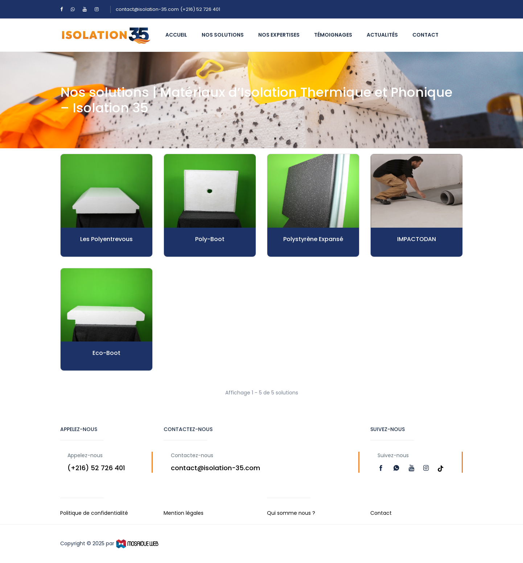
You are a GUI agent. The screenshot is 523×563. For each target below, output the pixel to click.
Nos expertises (279, 34)
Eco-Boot (106, 353)
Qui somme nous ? (291, 513)
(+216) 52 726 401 (200, 9)
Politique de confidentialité (94, 513)
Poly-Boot (210, 239)
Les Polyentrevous (106, 239)
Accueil (176, 34)
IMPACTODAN (416, 239)
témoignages (333, 34)
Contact (425, 34)
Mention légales (183, 513)
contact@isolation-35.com (147, 9)
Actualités (382, 34)
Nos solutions (223, 34)
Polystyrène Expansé (313, 239)
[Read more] (382, 467)
